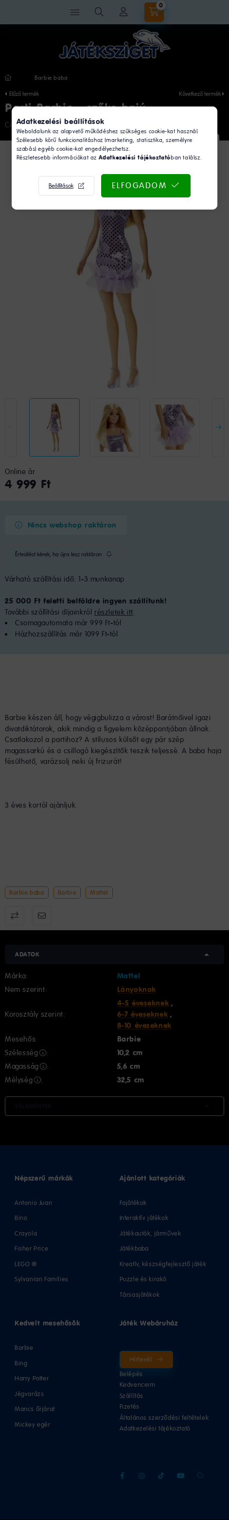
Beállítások (61, 185)
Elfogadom (139, 185)
